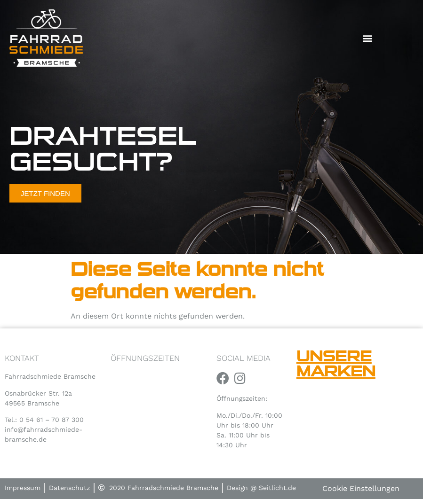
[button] (367, 38)
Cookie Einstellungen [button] (360, 488)
